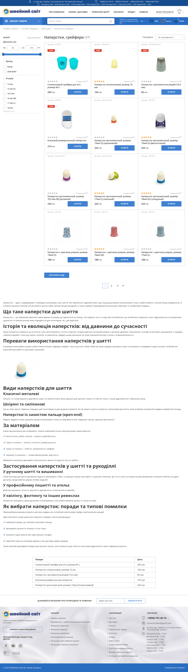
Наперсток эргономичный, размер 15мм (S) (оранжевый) (112, 142)
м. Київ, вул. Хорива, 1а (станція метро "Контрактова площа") (58, 1)
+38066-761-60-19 (106, 1)
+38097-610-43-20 (121, 1)
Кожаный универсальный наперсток (67, 140)
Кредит (131, 12)
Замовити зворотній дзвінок (23, 629)
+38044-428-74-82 (136, 1)
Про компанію (56, 12)
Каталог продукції (29, 28)
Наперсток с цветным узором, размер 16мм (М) (114, 253)
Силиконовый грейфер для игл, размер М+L (64, 86)
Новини (143, 12)
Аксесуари (46, 28)
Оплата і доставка (78, 12)
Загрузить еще (56, 275)
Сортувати (148, 37)
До (23, 48)
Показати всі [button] (8, 111)
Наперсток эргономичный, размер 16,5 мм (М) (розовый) (66, 198)
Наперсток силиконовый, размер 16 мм (113, 86)
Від (4, 48)
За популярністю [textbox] (165, 37)
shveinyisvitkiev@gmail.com (159, 623)
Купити (77, 92)
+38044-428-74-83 (151, 1)
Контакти (119, 12)
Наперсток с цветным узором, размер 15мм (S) (67, 253)
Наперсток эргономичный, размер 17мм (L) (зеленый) (112, 198)
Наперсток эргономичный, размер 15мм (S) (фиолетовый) (159, 142)
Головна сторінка (11, 28)
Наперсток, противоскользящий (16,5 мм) (161, 86)
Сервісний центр (100, 12)
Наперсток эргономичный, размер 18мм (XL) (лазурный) (159, 198)
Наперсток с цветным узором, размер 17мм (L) (161, 253)
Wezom (181, 667)
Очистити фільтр (33, 37)
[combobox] (170, 37)
